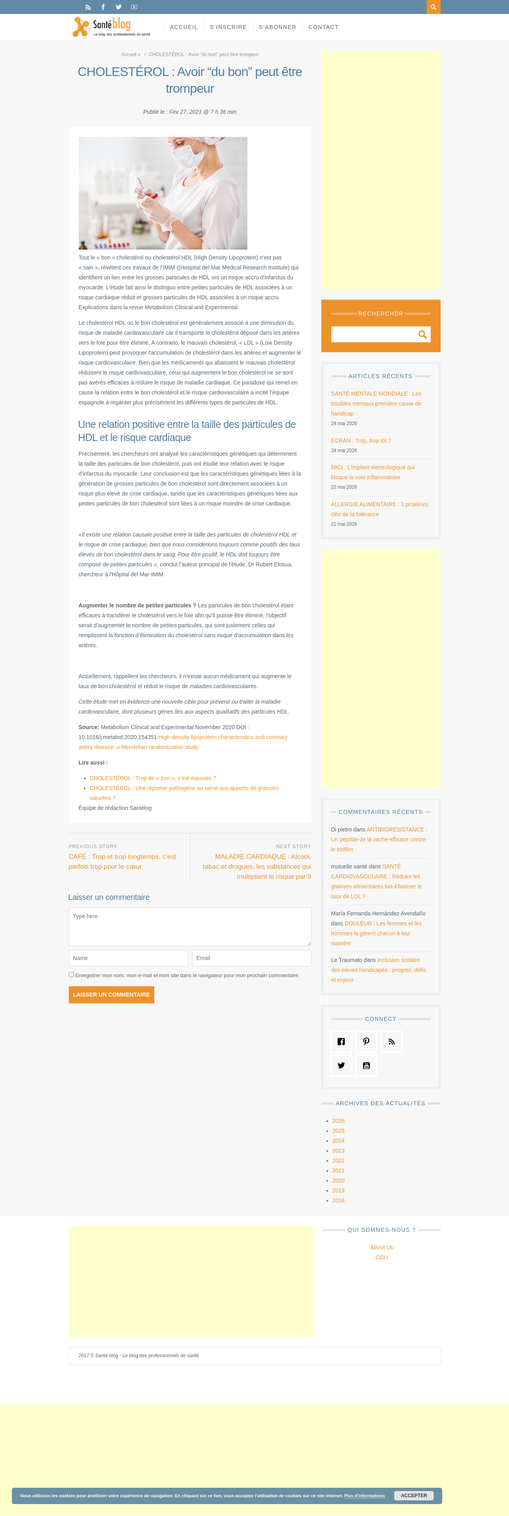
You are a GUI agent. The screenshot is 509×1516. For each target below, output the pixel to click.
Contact (324, 27)
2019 (338, 1190)
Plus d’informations (364, 1495)
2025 (338, 1131)
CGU (381, 1257)
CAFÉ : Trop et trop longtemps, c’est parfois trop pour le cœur (122, 861)
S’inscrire (228, 27)
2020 (338, 1180)
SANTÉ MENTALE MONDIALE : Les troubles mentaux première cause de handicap (376, 403)
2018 (338, 1200)
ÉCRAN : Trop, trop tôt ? (361, 440)
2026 (338, 1121)
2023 (338, 1150)
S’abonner (277, 27)
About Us (381, 1247)
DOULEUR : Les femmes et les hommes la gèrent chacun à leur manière (376, 933)
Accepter (414, 1495)
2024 (338, 1140)
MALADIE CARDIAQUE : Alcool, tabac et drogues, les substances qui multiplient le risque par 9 (257, 866)
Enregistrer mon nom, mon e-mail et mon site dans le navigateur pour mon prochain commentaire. (187, 975)
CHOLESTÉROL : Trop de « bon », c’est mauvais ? (153, 778)
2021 (338, 1170)
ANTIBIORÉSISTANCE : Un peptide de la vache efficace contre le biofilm (379, 839)
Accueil (184, 27)
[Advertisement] (381, 170)
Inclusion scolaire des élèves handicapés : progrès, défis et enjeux (378, 970)
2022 (338, 1160)
